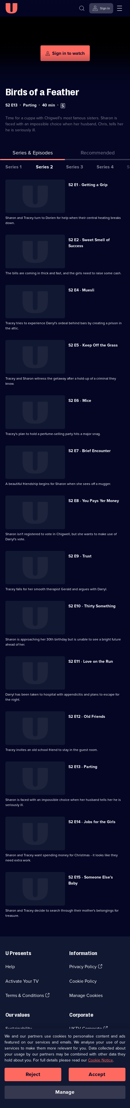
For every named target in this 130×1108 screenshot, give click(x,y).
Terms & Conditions (24, 995)
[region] (65, 1068)
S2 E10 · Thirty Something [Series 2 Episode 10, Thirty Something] (91, 606)
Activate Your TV (22, 981)
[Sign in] (101, 8)
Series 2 (44, 167)
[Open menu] (119, 8)
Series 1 (13, 167)
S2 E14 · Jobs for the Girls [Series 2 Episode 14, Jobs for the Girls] (91, 822)
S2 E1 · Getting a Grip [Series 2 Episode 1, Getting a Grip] (87, 185)
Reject (33, 1074)
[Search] (82, 8)
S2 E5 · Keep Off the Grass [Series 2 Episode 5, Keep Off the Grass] (93, 345)
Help (10, 966)
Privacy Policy (83, 966)
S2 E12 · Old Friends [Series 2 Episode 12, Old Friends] (86, 717)
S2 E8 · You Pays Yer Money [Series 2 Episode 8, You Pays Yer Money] (93, 501)
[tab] (97, 154)
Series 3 (74, 167)
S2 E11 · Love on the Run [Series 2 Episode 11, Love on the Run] (90, 661)
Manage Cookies (86, 995)
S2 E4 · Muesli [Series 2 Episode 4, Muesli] (81, 290)
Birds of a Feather (42, 92)
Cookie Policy (83, 981)
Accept (97, 1074)
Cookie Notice (100, 1060)
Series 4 (105, 167)
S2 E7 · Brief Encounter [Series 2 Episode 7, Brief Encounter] (89, 451)
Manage (64, 1092)
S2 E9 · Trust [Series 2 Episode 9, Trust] (80, 556)
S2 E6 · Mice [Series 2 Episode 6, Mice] (79, 401)
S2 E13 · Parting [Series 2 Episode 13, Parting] (82, 767)
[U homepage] (11, 8)
